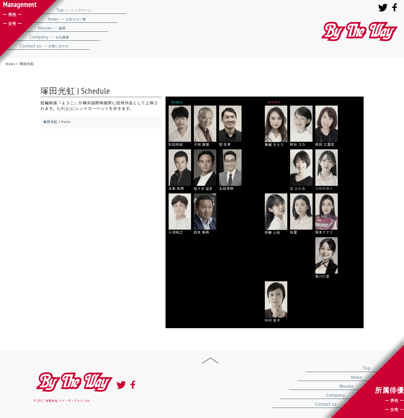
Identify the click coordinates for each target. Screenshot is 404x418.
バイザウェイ (358, 32)
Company (335, 395)
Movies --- (52, 28)
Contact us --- (44, 46)
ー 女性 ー (394, 409)
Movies (346, 386)
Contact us (326, 404)
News (356, 377)
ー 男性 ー (394, 400)
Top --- (73, 10)
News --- (67, 19)
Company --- (49, 37)
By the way (73, 382)
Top (366, 368)
